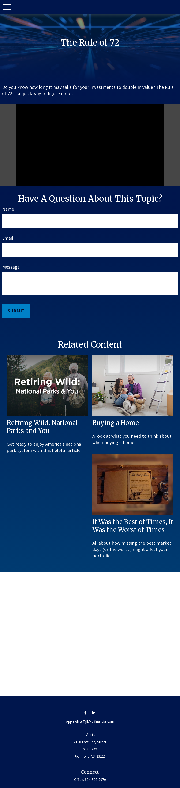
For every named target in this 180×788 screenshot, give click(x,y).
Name (8, 209)
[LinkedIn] (93, 713)
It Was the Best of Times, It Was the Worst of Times (132, 526)
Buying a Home (115, 423)
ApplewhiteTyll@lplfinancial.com (90, 721)
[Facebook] (85, 713)
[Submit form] (16, 311)
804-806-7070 (95, 779)
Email (7, 238)
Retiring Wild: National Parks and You (42, 427)
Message (11, 267)
